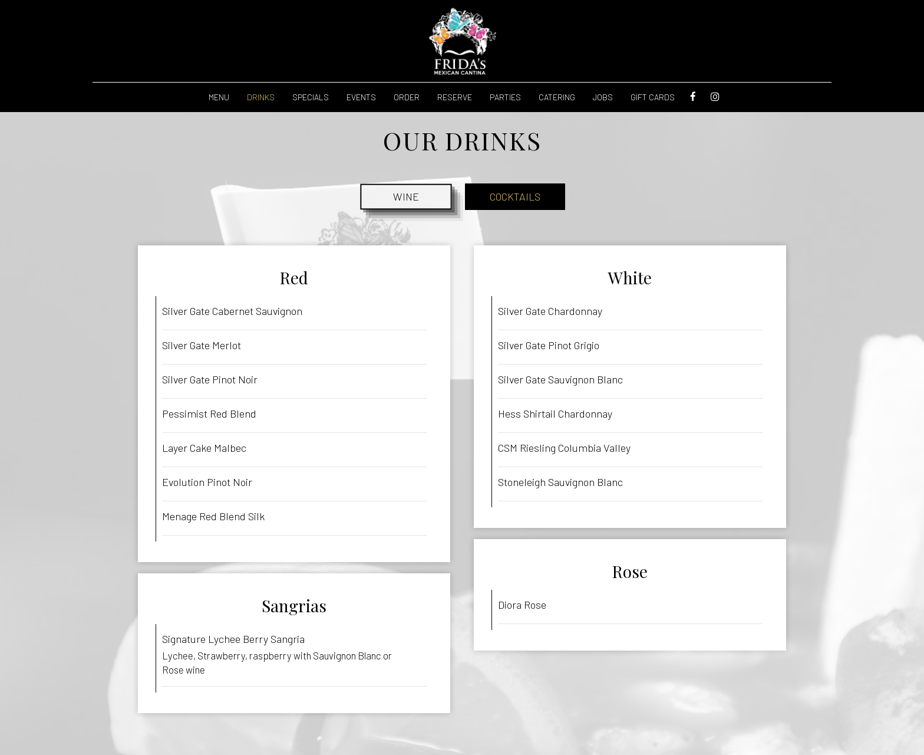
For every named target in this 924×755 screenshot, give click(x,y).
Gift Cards (653, 97)
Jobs (603, 97)
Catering (557, 97)
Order (407, 97)
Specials (310, 97)
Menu (219, 97)
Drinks (261, 97)
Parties (505, 97)
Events (361, 97)
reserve (454, 97)
